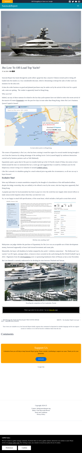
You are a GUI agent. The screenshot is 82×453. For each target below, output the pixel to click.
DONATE (7, 1)
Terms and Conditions (41, 412)
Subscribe (52, 310)
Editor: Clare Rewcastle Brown (41, 410)
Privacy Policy (41, 414)
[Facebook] (70, 2)
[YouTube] (76, 2)
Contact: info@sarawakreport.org (41, 409)
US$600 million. (42, 168)
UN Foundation (25, 257)
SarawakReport (10, 5)
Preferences (9, 448)
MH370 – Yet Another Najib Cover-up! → (69, 320)
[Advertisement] (41, 384)
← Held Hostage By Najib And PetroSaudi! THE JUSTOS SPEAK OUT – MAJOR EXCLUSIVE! (20, 320)
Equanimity (20, 100)
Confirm (24, 448)
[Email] (79, 2)
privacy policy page (14, 443)
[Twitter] (73, 2)
